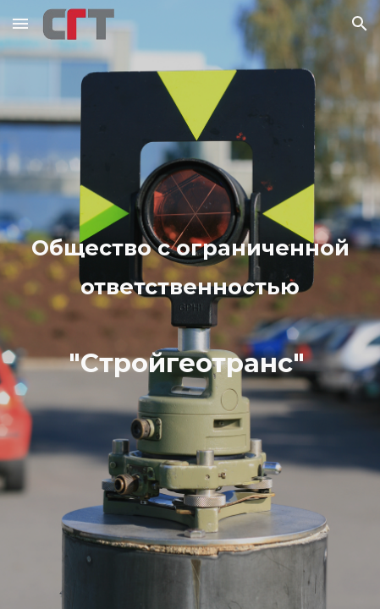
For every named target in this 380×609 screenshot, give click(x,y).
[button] (20, 23)
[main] (189, 304)
